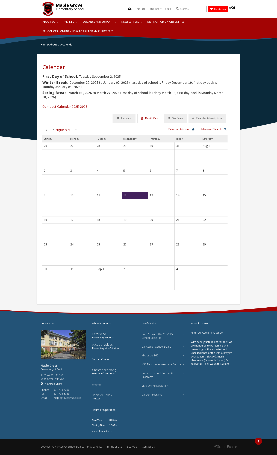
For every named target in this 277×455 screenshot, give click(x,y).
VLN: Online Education (163, 385)
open (75, 130)
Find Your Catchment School (207, 332)
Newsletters (131, 21)
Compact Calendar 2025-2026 (64, 106)
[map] (129, 9)
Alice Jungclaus (102, 344)
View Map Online (54, 383)
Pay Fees (141, 8)
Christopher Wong (104, 370)
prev (46, 129)
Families (70, 21)
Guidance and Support (99, 21)
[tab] (124, 118)
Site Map (132, 446)
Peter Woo (99, 334)
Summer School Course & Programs (163, 375)
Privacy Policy (94, 446)
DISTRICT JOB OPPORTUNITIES (165, 21)
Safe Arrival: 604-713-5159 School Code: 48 (163, 335)
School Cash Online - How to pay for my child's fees (78, 31)
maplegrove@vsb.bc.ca (67, 397)
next (53, 129)
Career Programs (163, 394)
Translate (156, 8)
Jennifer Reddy (102, 395)
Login (169, 8)
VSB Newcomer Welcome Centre (163, 364)
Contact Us (148, 446)
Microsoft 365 (163, 355)
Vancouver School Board (163, 346)
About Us (50, 21)
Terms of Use (114, 446)
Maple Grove (69, 5)
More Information (100, 431)
